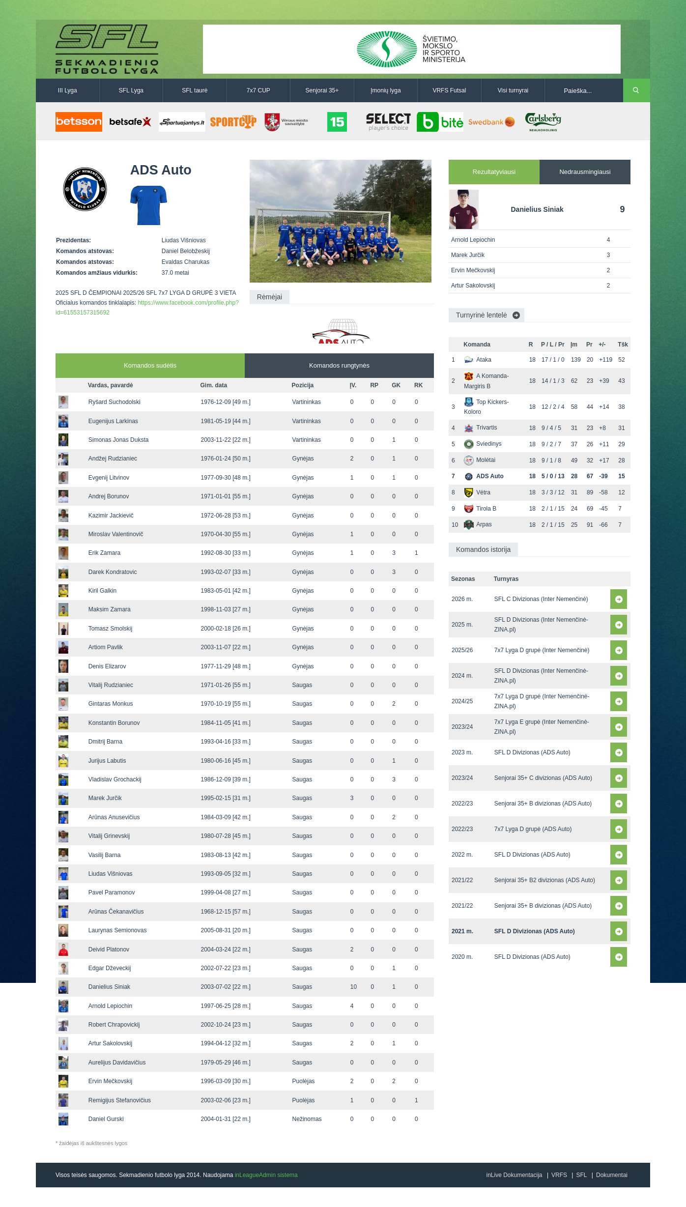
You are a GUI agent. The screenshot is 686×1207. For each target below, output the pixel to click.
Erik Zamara (104, 552)
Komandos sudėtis (150, 365)
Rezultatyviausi (494, 171)
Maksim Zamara (109, 609)
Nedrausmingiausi (584, 171)
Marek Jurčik (105, 798)
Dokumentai (612, 1175)
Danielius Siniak (109, 986)
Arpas (477, 524)
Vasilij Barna (104, 855)
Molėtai (479, 460)
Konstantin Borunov (114, 722)
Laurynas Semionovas (117, 930)
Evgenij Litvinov (108, 477)
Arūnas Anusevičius (114, 817)
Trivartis (480, 427)
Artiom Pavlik (105, 647)
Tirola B (480, 508)
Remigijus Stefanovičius (119, 1100)
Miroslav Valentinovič (115, 534)
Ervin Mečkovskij (110, 1081)
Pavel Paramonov (111, 892)
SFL (581, 1175)
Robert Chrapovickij (114, 1024)
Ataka (477, 359)
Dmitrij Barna (105, 741)
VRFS (559, 1175)
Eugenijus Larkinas (113, 421)
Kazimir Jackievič (111, 515)
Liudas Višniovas (110, 873)
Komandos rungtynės (339, 365)
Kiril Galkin (102, 590)
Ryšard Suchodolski (114, 402)
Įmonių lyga (385, 90)
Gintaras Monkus (110, 703)
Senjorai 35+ (322, 90)
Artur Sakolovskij (110, 1043)
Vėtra (477, 492)
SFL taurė (194, 90)
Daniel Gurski (106, 1119)
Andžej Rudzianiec (112, 458)
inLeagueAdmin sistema (266, 1175)
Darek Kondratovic (112, 572)
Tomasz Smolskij (110, 628)
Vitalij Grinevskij (109, 836)
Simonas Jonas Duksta (118, 439)
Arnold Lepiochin (110, 1006)
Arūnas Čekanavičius (116, 911)
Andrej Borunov (108, 496)
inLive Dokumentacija (514, 1175)
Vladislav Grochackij (115, 779)
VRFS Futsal (449, 90)
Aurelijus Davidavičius (117, 1062)
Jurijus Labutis (107, 760)
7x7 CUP (258, 90)
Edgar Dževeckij (109, 968)
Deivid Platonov (108, 949)
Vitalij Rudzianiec (110, 685)
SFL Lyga (131, 90)
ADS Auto (484, 476)
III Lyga (67, 90)
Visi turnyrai (513, 90)
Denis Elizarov (107, 666)
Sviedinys (482, 443)
